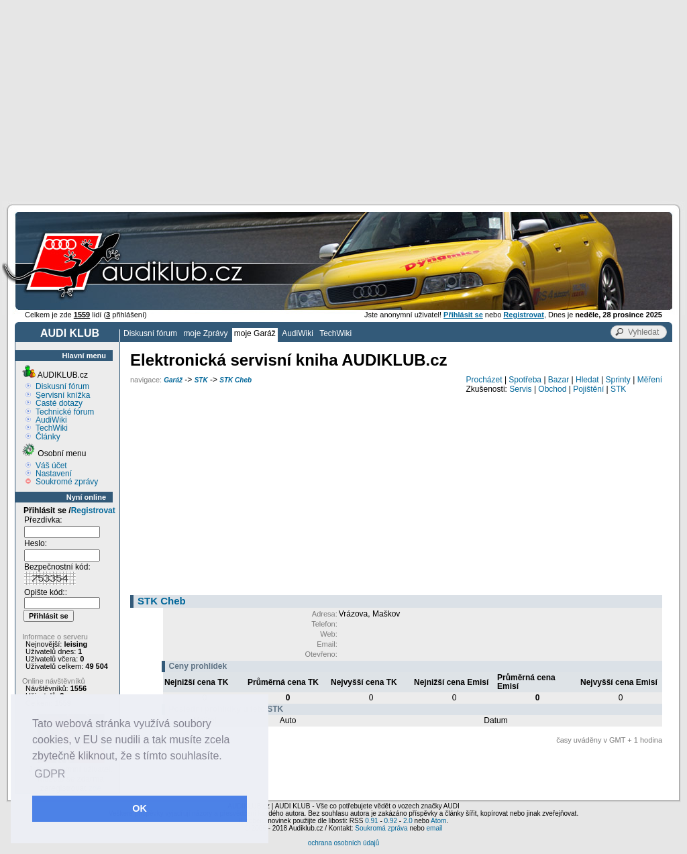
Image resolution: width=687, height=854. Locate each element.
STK (201, 380)
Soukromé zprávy (67, 481)
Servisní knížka (63, 395)
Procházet (484, 379)
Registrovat (93, 510)
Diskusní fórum (150, 333)
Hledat (587, 379)
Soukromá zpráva (381, 828)
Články (48, 436)
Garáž (173, 380)
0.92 (390, 820)
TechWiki (335, 333)
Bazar (558, 379)
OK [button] (139, 808)
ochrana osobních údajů (344, 843)
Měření (649, 379)
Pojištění (588, 389)
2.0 (408, 820)
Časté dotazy (59, 403)
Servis (520, 389)
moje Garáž (255, 333)
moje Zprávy (205, 333)
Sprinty (617, 379)
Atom (438, 820)
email (434, 828)
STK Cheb (235, 380)
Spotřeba (525, 379)
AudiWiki (297, 333)
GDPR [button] (49, 774)
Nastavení (54, 473)
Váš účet (51, 465)
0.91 (371, 820)
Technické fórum (65, 412)
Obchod (552, 389)
